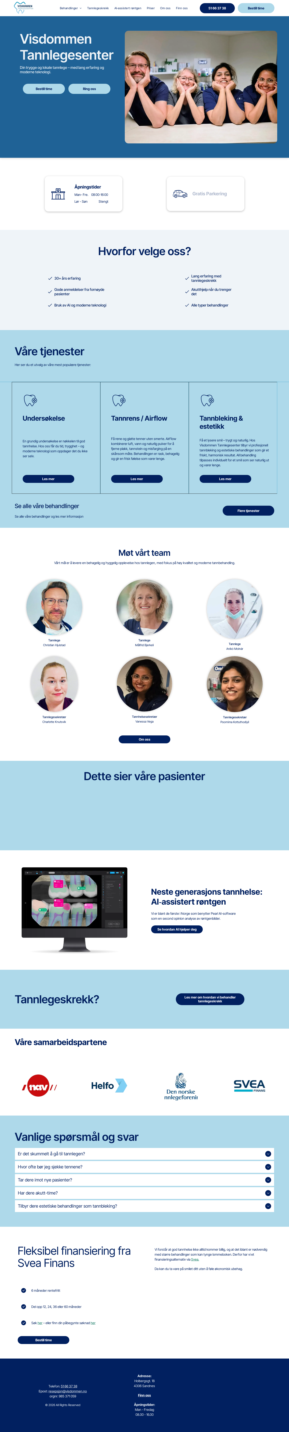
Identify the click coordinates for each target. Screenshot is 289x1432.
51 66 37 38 (69, 1386)
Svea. (195, 1259)
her (40, 1323)
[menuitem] (70, 8)
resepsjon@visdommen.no (67, 1391)
